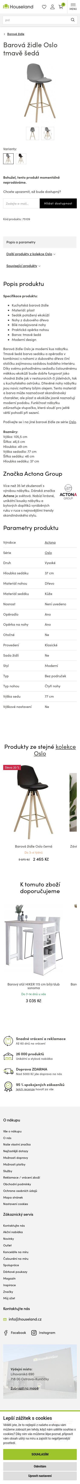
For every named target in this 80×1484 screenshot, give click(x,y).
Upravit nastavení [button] (40, 1476)
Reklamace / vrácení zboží (21, 1177)
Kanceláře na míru (15, 1252)
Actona (50, 542)
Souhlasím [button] (40, 1454)
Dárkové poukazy (15, 1272)
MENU (73, 7)
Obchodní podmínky (17, 1184)
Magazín (9, 1278)
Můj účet (9, 1298)
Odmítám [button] (40, 1466)
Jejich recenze (25, 1089)
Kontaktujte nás (14, 1225)
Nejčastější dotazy (15, 1151)
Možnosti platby (14, 1164)
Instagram (47, 1332)
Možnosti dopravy (15, 1158)
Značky (8, 1292)
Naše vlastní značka (17, 1144)
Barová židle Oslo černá (33, 846)
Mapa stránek (13, 1197)
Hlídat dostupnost (58, 203)
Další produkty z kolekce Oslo (29, 254)
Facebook (18, 1332)
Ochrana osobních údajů (20, 1191)
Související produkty (21, 265)
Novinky (8, 1239)
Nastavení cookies (15, 1204)
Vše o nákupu (12, 1131)
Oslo (72, 421)
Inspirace (9, 1285)
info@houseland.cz (25, 1319)
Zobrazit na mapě (25, 1388)
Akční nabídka (13, 1232)
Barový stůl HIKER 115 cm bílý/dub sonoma (33, 986)
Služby (7, 1171)
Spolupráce (11, 1265)
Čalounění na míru (15, 1259)
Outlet (7, 1245)
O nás (7, 1138)
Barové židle (15, 34)
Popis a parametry (20, 242)
